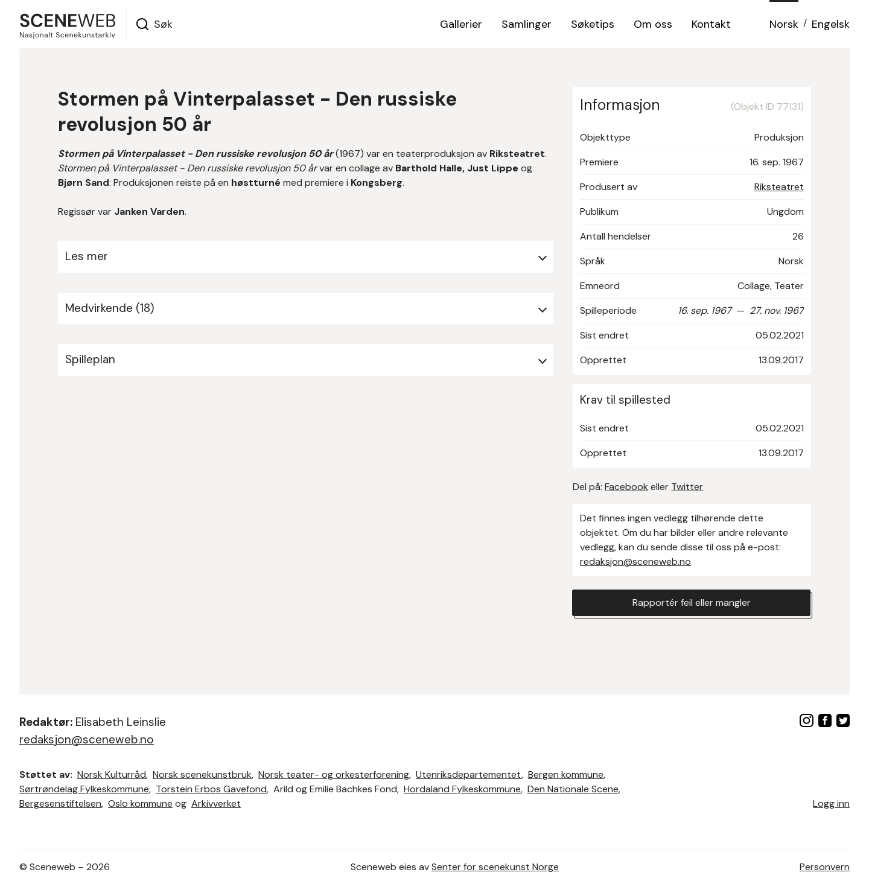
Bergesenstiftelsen (60, 803)
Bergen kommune (565, 774)
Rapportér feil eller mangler (691, 602)
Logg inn (831, 803)
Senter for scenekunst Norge (495, 866)
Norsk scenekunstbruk (202, 774)
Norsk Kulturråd (111, 774)
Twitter (687, 486)
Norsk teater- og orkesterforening (333, 774)
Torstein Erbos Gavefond (211, 789)
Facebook (626, 486)
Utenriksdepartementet (468, 774)
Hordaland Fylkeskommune (462, 789)
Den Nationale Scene (573, 789)
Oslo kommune (140, 803)
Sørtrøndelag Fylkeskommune (84, 789)
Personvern (825, 866)
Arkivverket (216, 803)
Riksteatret (779, 186)
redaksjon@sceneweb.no (635, 561)
